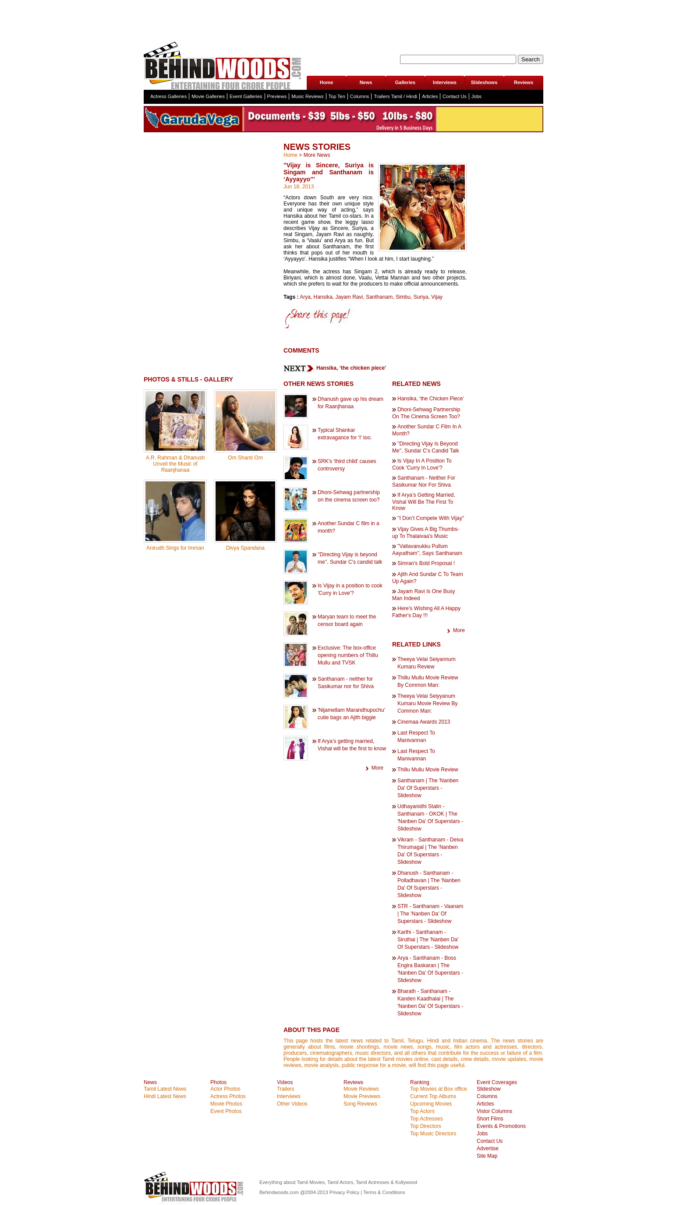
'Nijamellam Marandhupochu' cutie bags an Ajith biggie (351, 714)
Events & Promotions (501, 1126)
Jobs (476, 96)
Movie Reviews (361, 1089)
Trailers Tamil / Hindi (395, 96)
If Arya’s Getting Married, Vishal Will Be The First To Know (423, 501)
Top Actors (422, 1111)
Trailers (285, 1089)
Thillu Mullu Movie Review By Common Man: (427, 681)
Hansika (322, 297)
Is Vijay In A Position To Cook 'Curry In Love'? (422, 464)
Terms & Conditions (384, 1192)
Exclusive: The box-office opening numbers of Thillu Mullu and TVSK (348, 655)
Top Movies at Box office (438, 1089)
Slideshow (489, 1089)
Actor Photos (225, 1089)
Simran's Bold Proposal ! (426, 563)
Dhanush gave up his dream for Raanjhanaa (350, 403)
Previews (277, 96)
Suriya (421, 297)
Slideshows (484, 82)
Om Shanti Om (245, 458)
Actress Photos (228, 1096)
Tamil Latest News (165, 1089)
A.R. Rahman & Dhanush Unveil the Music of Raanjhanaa (175, 464)
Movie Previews (362, 1096)
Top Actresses (426, 1119)
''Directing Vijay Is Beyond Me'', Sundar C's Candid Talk (425, 447)
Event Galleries (246, 96)
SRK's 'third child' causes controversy (347, 465)
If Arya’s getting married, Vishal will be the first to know (352, 745)
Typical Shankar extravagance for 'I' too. (345, 434)
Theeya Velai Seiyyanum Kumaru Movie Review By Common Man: (427, 703)
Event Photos (225, 1111)
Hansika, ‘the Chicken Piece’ (430, 399)
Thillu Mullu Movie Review (427, 770)
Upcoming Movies (431, 1104)
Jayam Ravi (349, 297)
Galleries (405, 82)
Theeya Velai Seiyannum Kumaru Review (426, 663)
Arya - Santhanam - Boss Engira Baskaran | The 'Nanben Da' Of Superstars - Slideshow (430, 969)
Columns (359, 96)
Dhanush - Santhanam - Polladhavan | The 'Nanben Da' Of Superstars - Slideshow (428, 884)
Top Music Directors (433, 1134)
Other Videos (292, 1104)
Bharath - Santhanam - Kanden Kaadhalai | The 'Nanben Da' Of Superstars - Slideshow (430, 1002)
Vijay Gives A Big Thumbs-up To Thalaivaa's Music (425, 532)
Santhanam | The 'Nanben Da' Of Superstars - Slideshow (427, 788)
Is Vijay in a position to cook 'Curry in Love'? (350, 589)
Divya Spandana (245, 548)
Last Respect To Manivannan (416, 736)
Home (326, 82)
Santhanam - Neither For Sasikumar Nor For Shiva (423, 481)
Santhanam (379, 297)
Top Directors (425, 1126)
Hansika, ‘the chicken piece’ (351, 368)
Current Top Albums (433, 1096)
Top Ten (337, 96)
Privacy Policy (345, 1192)
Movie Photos (226, 1104)
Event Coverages (497, 1082)
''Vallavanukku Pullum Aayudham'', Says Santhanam (427, 549)
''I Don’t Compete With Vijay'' (430, 518)
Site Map (487, 1156)
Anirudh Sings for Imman (175, 548)
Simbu (403, 297)
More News (317, 155)
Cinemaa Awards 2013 (423, 722)
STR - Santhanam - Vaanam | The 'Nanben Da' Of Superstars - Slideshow (430, 913)
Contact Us (454, 96)
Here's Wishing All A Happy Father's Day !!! (426, 611)
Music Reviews (307, 96)
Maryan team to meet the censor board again (347, 620)
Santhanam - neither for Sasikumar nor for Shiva (346, 682)
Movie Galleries (208, 96)
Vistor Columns (494, 1111)
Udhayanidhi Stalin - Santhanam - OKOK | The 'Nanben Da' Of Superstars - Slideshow (430, 817)
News (366, 82)
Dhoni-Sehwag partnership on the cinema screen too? (349, 496)
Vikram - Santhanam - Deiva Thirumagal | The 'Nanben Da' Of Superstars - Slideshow (430, 851)
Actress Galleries (168, 96)
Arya (305, 297)
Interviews (445, 82)
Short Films (490, 1119)
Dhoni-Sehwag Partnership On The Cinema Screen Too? (426, 413)
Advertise (488, 1148)
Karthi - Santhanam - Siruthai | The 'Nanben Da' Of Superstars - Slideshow (428, 939)
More (377, 768)
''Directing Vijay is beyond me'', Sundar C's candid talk (350, 558)
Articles (430, 96)
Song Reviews (360, 1104)
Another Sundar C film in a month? (348, 527)
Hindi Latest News (165, 1096)
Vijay (437, 297)
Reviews (523, 82)
